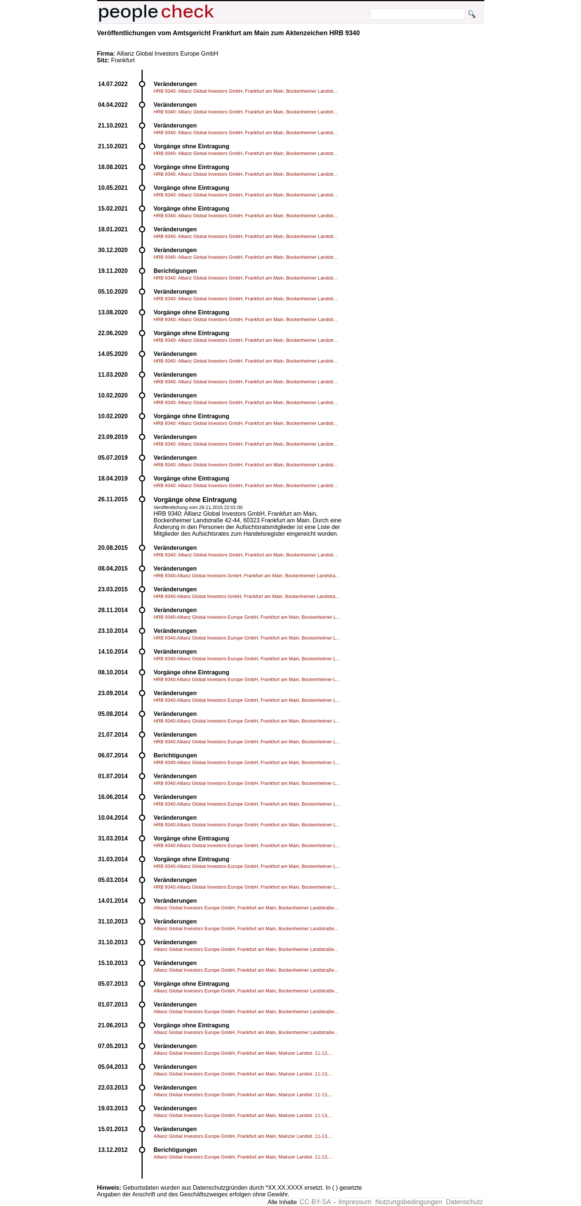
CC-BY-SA (315, 1202)
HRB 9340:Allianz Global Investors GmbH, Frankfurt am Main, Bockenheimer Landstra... (246, 575)
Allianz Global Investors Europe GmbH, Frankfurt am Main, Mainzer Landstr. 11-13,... (243, 1053)
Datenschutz (464, 1202)
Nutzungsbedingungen (408, 1202)
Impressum (354, 1202)
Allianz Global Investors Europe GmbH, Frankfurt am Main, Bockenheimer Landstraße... (246, 908)
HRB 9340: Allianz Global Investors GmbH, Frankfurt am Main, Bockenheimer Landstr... (246, 91)
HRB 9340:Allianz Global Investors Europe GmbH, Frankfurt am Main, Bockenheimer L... (247, 617)
